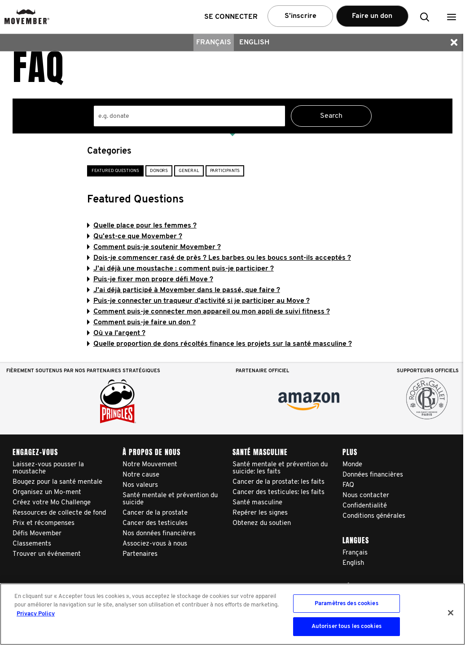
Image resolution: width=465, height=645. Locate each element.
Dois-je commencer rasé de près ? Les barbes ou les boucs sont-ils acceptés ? (219, 258)
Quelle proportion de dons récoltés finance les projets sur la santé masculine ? (219, 344)
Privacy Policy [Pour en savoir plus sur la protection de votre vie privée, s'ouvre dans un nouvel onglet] (36, 614)
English (254, 42)
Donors (159, 170)
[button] (451, 17)
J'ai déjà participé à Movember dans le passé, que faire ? (183, 290)
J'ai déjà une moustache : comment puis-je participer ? (180, 268)
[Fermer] (451, 613)
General (189, 170)
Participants (225, 170)
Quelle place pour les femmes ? (142, 225)
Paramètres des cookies (346, 603)
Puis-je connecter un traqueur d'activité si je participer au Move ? (198, 301)
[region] (232, 614)
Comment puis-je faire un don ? (141, 322)
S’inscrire (300, 16)
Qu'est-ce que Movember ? (134, 236)
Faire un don (372, 16)
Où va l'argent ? (116, 333)
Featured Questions (115, 170)
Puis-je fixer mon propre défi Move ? (150, 279)
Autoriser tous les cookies (346, 626)
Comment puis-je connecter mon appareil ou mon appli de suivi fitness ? (208, 311)
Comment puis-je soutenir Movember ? (154, 247)
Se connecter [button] (231, 17)
